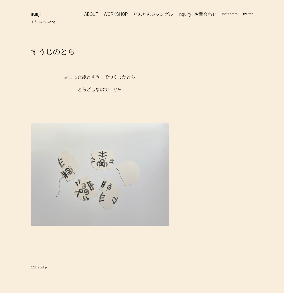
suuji (36, 14)
